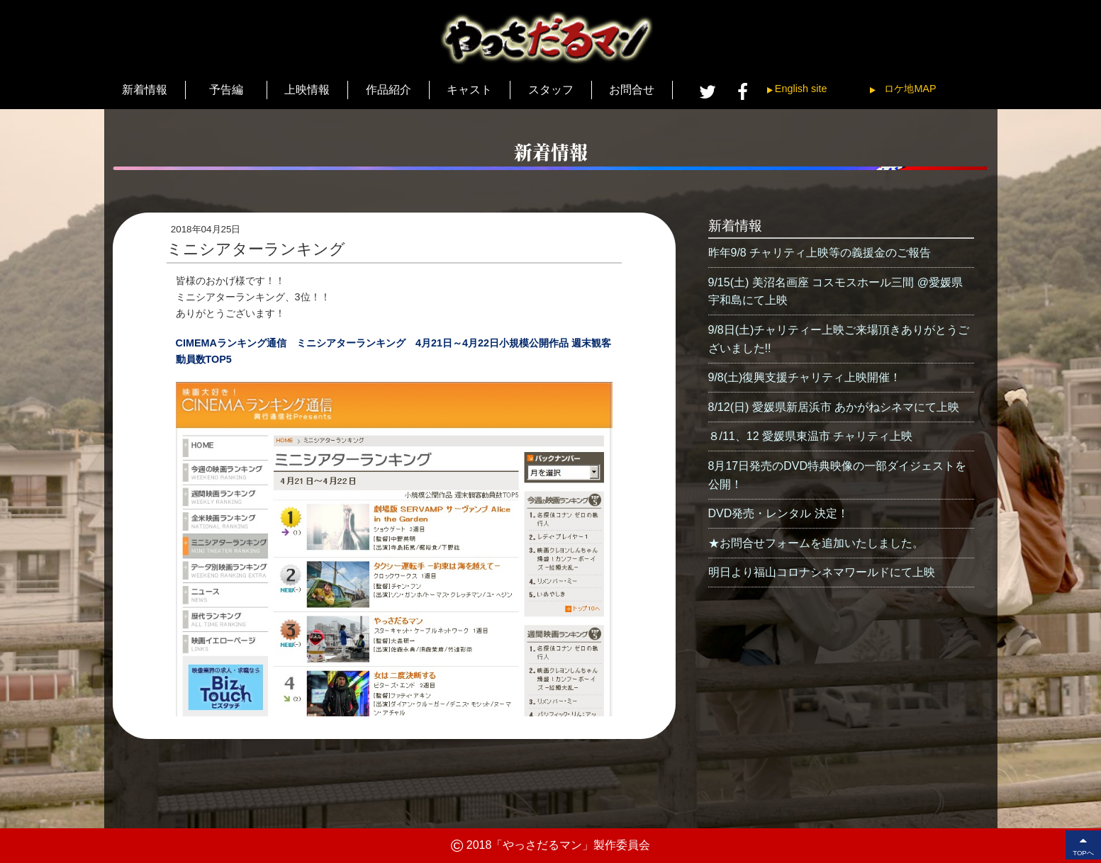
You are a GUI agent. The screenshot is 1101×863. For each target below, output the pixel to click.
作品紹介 (388, 90)
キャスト (469, 90)
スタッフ (551, 90)
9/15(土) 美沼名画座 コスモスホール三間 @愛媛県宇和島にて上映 (835, 291)
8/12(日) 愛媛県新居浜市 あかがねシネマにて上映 (834, 407)
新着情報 (144, 90)
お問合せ (631, 90)
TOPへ (1083, 845)
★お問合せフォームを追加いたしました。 (816, 543)
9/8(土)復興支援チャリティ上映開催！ (805, 377)
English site (801, 88)
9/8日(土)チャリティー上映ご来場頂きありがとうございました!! (839, 339)
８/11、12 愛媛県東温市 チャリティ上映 (810, 436)
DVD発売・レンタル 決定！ (778, 513)
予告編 (226, 90)
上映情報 (307, 90)
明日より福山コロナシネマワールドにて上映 (821, 572)
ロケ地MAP (910, 88)
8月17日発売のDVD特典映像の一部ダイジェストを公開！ (837, 475)
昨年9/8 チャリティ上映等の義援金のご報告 (820, 253)
